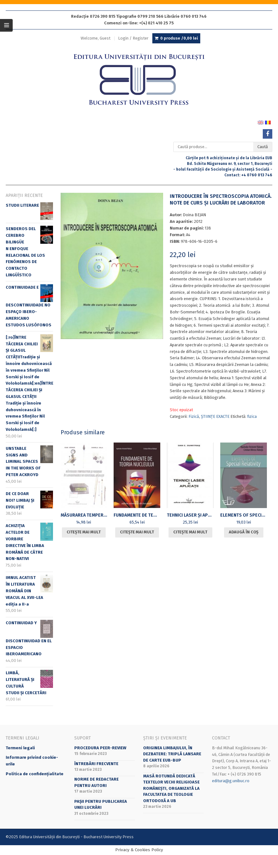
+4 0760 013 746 (256, 175)
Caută (262, 146)
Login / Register (133, 38)
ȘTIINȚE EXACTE (215, 416)
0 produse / (179, 38)
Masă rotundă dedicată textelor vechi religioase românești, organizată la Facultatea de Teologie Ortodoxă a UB (171, 788)
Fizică (194, 416)
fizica (252, 416)
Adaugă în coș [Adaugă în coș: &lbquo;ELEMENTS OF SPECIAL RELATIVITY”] (243, 532)
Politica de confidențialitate (34, 773)
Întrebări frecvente (96, 763)
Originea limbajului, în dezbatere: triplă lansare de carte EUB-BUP (172, 754)
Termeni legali (20, 747)
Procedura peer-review (100, 747)
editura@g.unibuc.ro (230, 780)
